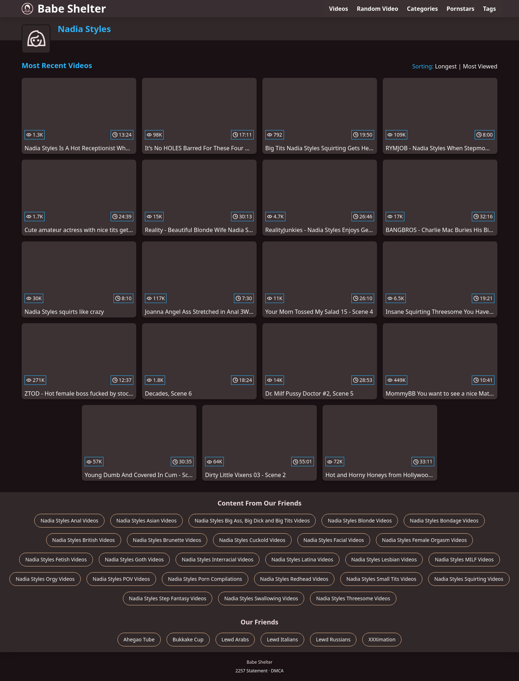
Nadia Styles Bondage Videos (444, 520)
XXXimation (381, 639)
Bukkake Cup (188, 639)
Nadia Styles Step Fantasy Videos (168, 598)
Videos (338, 9)
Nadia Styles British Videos (83, 540)
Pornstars (460, 9)
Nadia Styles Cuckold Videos (252, 540)
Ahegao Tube (139, 639)
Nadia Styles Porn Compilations (205, 578)
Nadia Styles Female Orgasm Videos (424, 540)
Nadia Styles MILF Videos (464, 559)
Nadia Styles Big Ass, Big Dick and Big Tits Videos (252, 520)
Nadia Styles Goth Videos (134, 559)
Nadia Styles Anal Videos (69, 520)
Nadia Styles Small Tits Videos (381, 578)
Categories (422, 9)
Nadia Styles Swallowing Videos (261, 598)
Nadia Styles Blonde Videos (360, 520)
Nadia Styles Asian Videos (146, 520)
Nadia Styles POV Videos (121, 578)
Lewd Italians (282, 639)
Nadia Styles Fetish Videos (55, 559)
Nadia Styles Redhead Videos (294, 578)
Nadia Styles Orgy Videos (45, 578)
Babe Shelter (64, 8)
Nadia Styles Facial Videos (333, 540)
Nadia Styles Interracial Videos (217, 559)
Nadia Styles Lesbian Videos (384, 559)
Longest (446, 66)
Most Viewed (480, 66)
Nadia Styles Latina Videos (302, 559)
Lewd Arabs (235, 639)
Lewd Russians (333, 639)
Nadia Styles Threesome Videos (353, 598)
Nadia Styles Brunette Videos (167, 540)
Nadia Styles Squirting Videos (469, 578)
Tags (489, 9)
